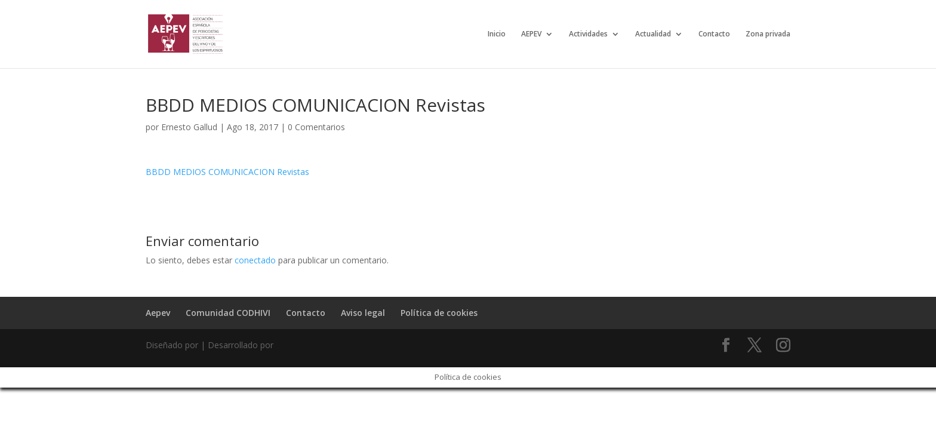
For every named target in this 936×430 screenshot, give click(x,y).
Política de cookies (439, 312)
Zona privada (768, 34)
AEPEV (531, 34)
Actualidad (653, 34)
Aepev (158, 312)
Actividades (588, 34)
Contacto (714, 34)
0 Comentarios (316, 127)
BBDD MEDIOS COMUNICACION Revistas (227, 171)
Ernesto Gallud (189, 127)
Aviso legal (363, 312)
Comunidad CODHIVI (228, 312)
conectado (255, 260)
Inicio (497, 34)
